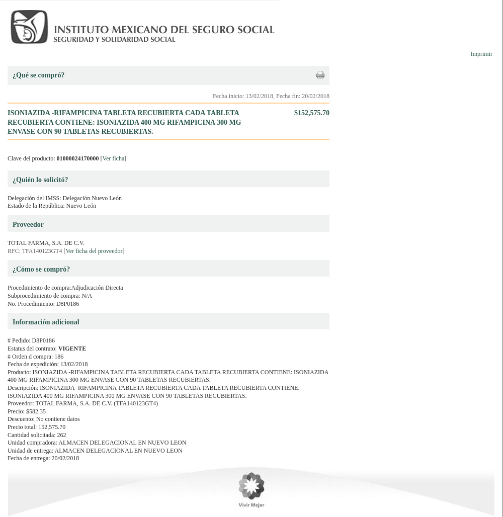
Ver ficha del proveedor (94, 250)
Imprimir (481, 53)
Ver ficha (114, 158)
